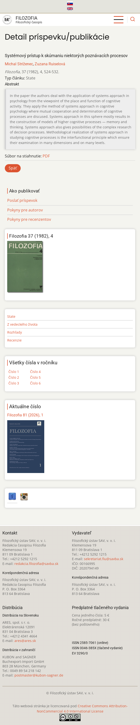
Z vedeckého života (22, 324)
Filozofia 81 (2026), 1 (25, 415)
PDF (46, 156)
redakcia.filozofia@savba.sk (36, 563)
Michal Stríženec (19, 64)
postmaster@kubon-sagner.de (38, 675)
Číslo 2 (13, 377)
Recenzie (14, 340)
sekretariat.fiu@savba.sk (103, 559)
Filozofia (26, 18)
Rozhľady (14, 332)
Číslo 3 (13, 383)
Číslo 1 (13, 371)
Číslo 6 (35, 383)
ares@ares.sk (25, 640)
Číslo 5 (35, 377)
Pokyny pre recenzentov (29, 219)
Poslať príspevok (22, 200)
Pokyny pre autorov (25, 210)
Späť (13, 168)
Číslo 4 (35, 371)
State (11, 316)
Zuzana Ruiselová (50, 64)
